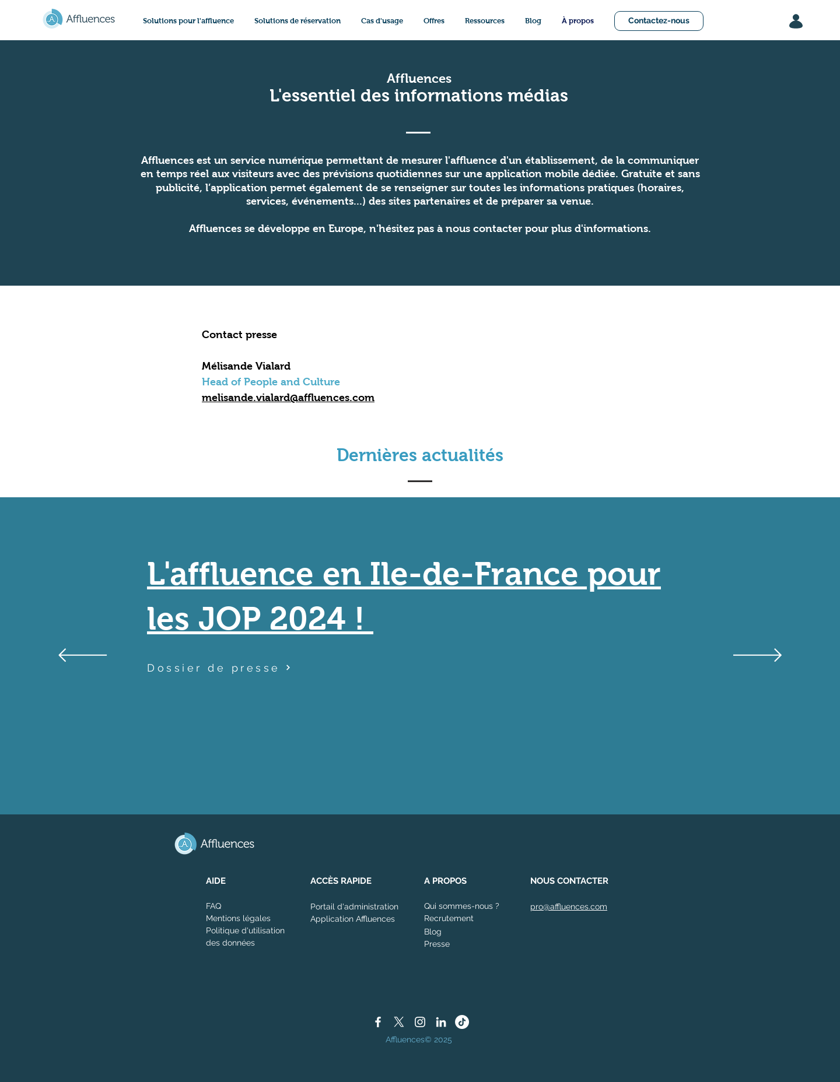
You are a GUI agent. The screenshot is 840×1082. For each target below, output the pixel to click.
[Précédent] (82, 656)
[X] (399, 1022)
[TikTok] (462, 1022)
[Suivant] (757, 656)
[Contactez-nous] (659, 21)
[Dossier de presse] (220, 667)
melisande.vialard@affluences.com (288, 397)
